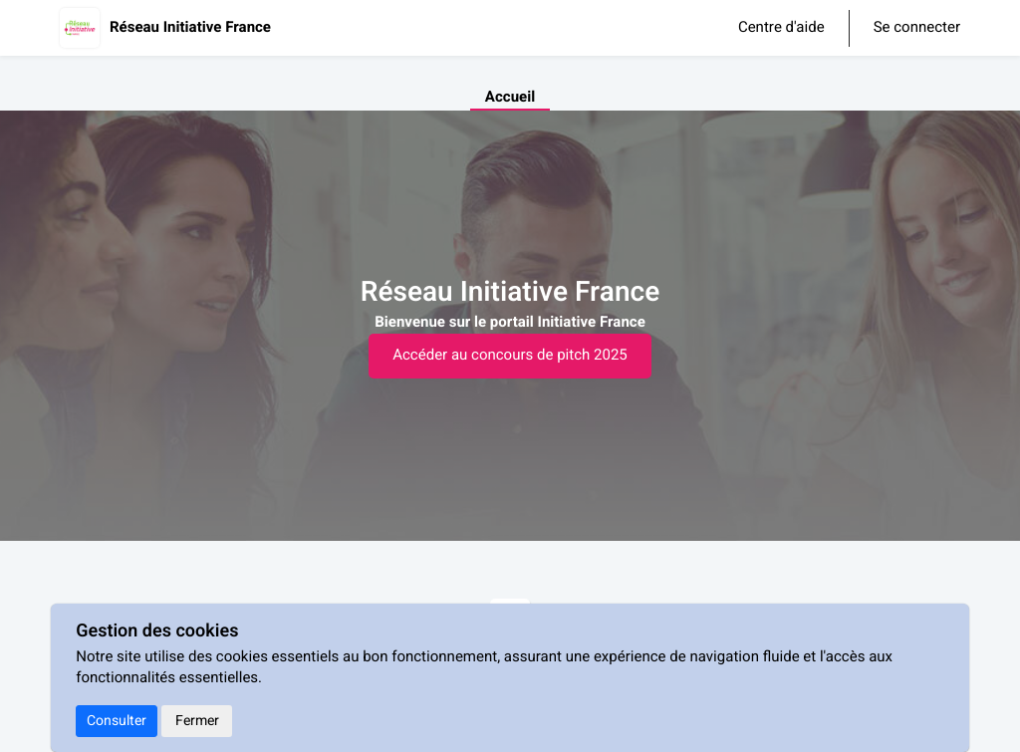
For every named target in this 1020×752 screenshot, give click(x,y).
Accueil (510, 98)
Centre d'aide (781, 28)
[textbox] (510, 323)
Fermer (197, 720)
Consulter (116, 720)
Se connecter (917, 28)
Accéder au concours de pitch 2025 (510, 356)
